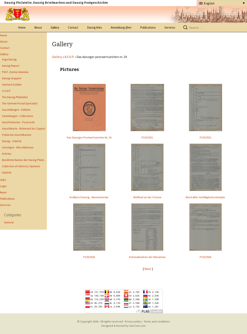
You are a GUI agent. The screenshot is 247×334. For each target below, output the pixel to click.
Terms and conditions (157, 321)
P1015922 (205, 137)
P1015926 (89, 257)
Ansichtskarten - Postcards (18, 122)
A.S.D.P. (6, 91)
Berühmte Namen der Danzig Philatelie (24, 160)
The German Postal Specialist (20, 103)
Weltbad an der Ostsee (147, 197)
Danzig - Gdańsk (11, 141)
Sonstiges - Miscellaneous (18, 147)
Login (3, 186)
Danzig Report (10, 65)
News (3, 192)
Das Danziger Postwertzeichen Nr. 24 (89, 137)
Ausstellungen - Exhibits (16, 109)
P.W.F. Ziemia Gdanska (15, 72)
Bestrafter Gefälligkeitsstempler (205, 197)
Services (169, 27)
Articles (6, 153)
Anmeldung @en (121, 27)
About (38, 27)
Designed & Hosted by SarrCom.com (123, 326)
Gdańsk (6, 172)
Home (22, 27)
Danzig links (94, 27)
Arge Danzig (9, 59)
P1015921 (147, 137)
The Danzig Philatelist (15, 97)
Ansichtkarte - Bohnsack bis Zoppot (23, 128)
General (9, 222)
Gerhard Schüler (12, 84)
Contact (73, 27)
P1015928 (205, 257)
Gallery (55, 27)
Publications (148, 27)
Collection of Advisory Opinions (21, 166)
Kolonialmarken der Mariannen (147, 257)
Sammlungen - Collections (17, 116)
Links (3, 180)
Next (148, 269)
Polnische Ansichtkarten (16, 135)
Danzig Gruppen (11, 78)
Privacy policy (133, 321)
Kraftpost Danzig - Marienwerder (89, 197)
